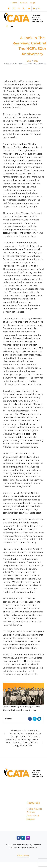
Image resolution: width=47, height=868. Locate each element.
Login (32, 3)
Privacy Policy (23, 855)
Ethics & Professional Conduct (33, 815)
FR (39, 8)
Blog (29, 61)
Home (14, 3)
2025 (36, 61)
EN (34, 8)
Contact (23, 3)
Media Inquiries (34, 809)
